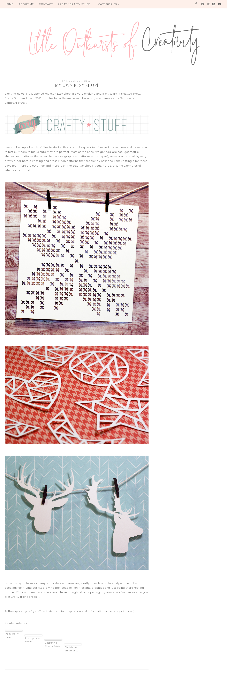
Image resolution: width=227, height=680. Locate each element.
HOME (9, 4)
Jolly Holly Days (12, 635)
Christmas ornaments (71, 649)
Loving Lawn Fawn (33, 640)
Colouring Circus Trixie (53, 645)
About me (26, 4)
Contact (46, 4)
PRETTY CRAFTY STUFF (74, 4)
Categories (109, 4)
